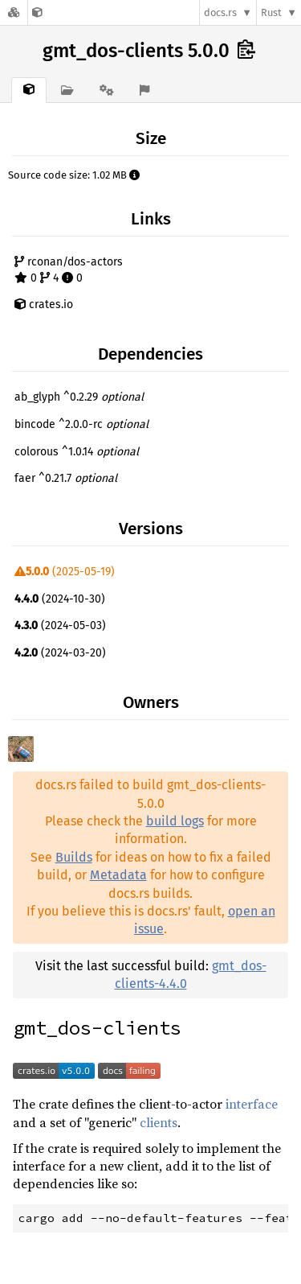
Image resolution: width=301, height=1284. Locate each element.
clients (158, 1122)
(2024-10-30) (59, 599)
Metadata (118, 875)
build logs (175, 821)
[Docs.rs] (13, 12)
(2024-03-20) (60, 653)
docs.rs (220, 12)
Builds (73, 857)
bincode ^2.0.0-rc (81, 424)
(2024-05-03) (60, 625)
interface (252, 1104)
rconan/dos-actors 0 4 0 (68, 270)
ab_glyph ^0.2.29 (79, 397)
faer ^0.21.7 (65, 478)
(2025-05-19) (64, 571)
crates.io (43, 304)
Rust (271, 12)
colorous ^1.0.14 (76, 452)
